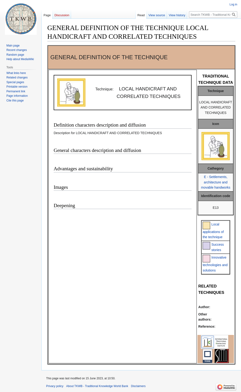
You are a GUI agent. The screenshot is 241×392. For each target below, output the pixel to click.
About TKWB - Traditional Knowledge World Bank (97, 386)
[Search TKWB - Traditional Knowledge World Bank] (213, 14)
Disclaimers (138, 386)
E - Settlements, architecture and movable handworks (215, 182)
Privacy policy (54, 386)
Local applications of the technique (213, 230)
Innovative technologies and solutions (215, 264)
